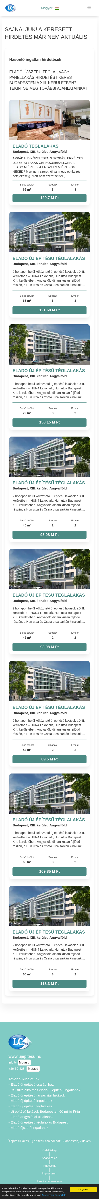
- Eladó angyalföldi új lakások (30, 1117)
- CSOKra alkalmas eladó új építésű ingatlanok (44, 1090)
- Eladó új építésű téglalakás (30, 1106)
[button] (50, 8)
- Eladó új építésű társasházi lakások (36, 1095)
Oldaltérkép (49, 1150)
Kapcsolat (49, 1165)
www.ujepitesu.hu (24, 1056)
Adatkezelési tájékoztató (54, 1195)
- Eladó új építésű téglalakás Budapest (38, 1122)
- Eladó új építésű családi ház (31, 1084)
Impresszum (49, 1173)
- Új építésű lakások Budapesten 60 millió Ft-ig (44, 1111)
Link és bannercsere (49, 1181)
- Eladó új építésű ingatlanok (30, 1100)
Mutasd (24, 1062)
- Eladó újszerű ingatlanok (28, 1127)
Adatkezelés (49, 1158)
